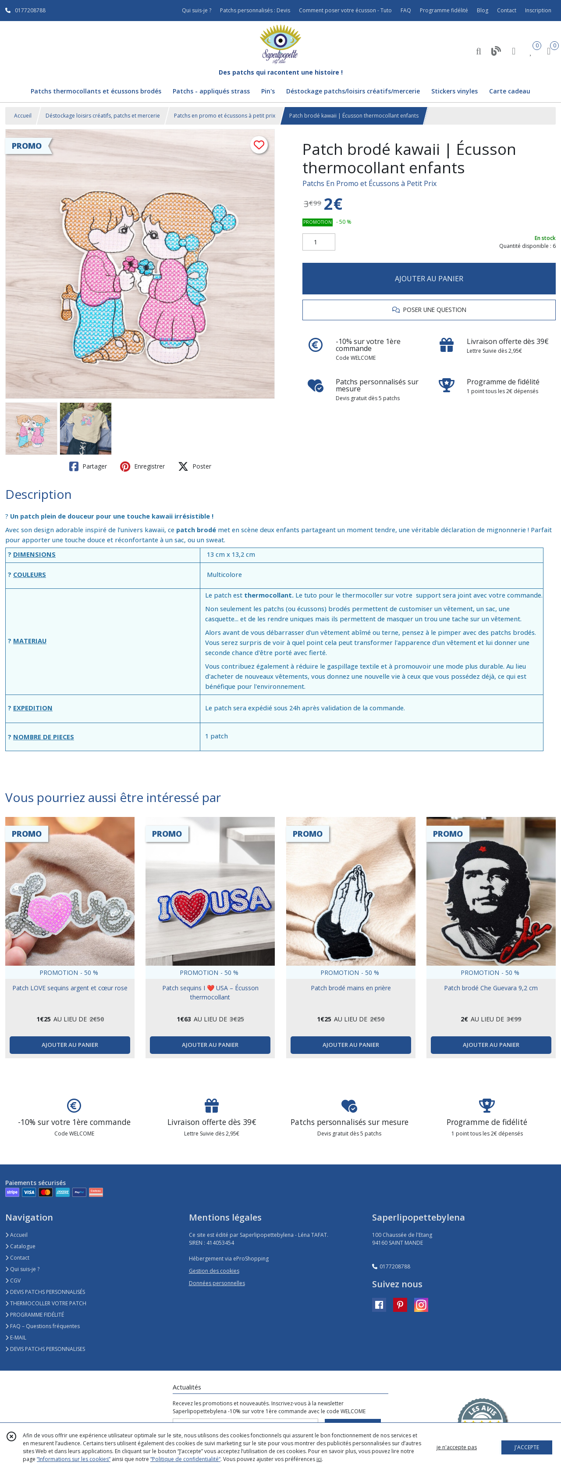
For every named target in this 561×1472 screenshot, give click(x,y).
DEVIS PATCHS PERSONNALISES (45, 1349)
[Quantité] (318, 242)
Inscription (538, 10)
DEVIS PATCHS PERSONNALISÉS (45, 1292)
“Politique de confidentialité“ (185, 1459)
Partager (88, 466)
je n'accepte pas (457, 1447)
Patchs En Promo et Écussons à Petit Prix (369, 183)
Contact (506, 10)
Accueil (23, 115)
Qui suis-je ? (22, 1269)
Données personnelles (217, 1283)
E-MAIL (15, 1337)
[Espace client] (514, 50)
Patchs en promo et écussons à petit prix (224, 115)
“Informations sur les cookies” (73, 1459)
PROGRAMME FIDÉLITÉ (34, 1314)
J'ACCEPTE (527, 1447)
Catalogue (20, 1246)
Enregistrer (142, 466)
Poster (194, 466)
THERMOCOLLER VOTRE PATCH (45, 1303)
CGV (13, 1280)
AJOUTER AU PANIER (429, 278)
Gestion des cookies (214, 1271)
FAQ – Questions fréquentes (42, 1326)
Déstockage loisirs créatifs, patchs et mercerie (103, 115)
